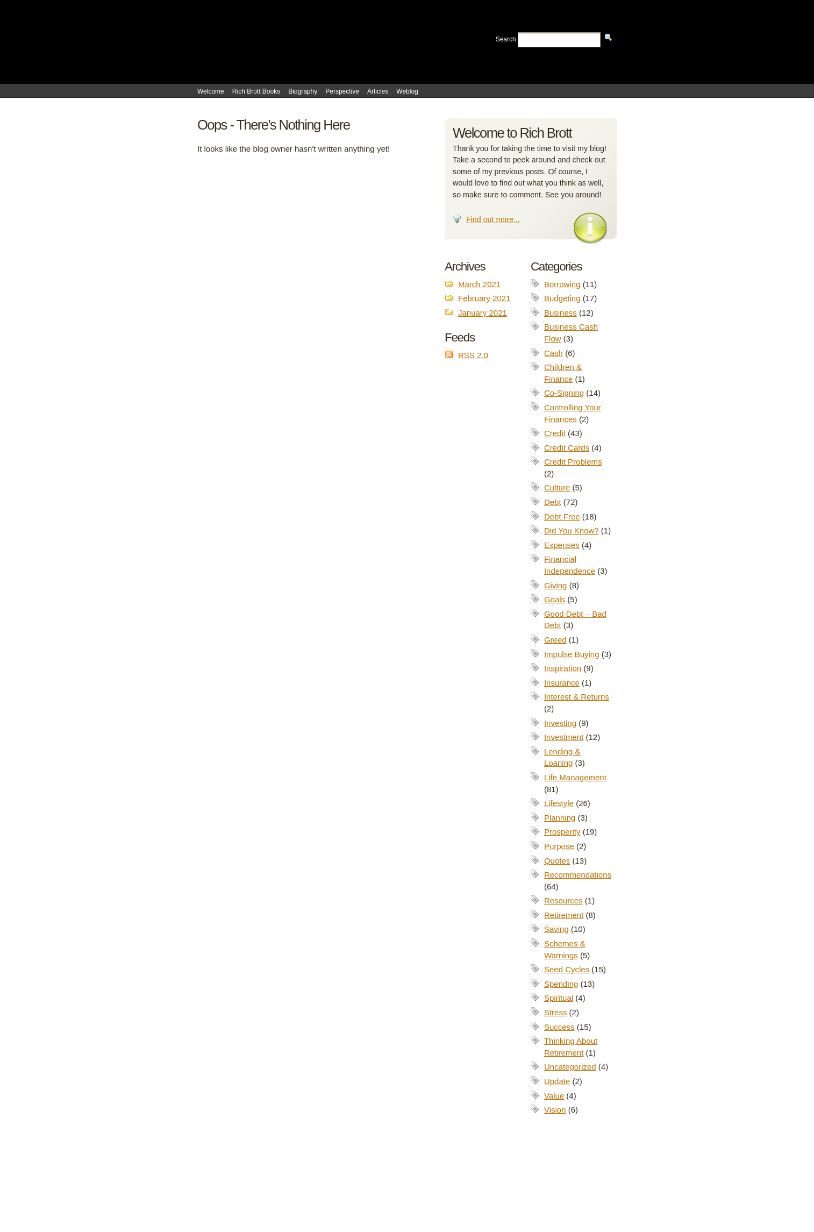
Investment (563, 737)
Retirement (563, 915)
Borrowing (562, 284)
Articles (377, 91)
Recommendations (577, 874)
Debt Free (562, 516)
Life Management (575, 777)
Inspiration (562, 668)
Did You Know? (571, 530)
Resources (563, 900)
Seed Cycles (566, 969)
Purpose (559, 846)
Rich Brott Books (256, 91)
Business (560, 312)
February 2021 (484, 298)
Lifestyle (559, 803)
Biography (302, 91)
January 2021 (482, 312)
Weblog (407, 91)
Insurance (562, 682)
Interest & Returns (576, 696)
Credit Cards (566, 447)
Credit (555, 433)
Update (557, 1081)
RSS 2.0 (473, 355)
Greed (555, 639)
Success (559, 1026)
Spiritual (558, 997)
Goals (554, 599)
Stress (555, 1012)
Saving (556, 929)
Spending (561, 983)
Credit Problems (573, 461)
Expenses (562, 545)
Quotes (557, 860)
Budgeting (562, 298)
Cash (553, 353)
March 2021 (479, 284)
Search (506, 39)
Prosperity (562, 831)
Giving (555, 585)
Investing (560, 723)
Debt (552, 502)
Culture (557, 487)
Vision (555, 1109)
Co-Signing (564, 392)
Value (554, 1095)
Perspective (342, 91)
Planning (559, 817)
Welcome (210, 91)
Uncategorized (570, 1066)
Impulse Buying (571, 654)
